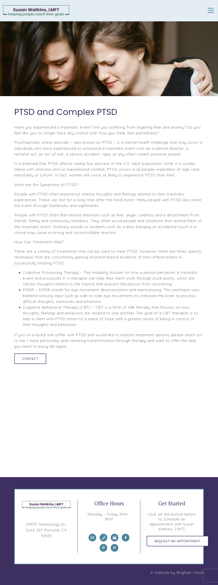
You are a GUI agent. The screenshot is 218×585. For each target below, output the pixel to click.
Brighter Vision (190, 572)
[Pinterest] (103, 548)
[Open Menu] (211, 11)
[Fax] (114, 537)
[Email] (92, 537)
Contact (30, 359)
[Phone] (103, 537)
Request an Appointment (178, 541)
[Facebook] (125, 537)
